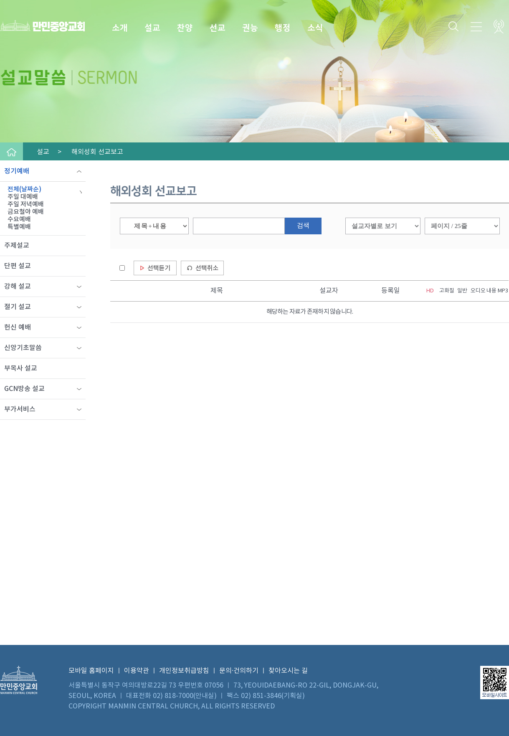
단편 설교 (17, 266)
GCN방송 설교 (24, 389)
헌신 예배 (17, 327)
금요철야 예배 (26, 212)
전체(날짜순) (24, 189)
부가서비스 (19, 409)
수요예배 (19, 219)
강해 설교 (17, 286)
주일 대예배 (23, 196)
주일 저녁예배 (26, 204)
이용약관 (136, 671)
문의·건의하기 (238, 671)
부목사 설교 (20, 368)
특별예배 (19, 227)
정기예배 (16, 171)
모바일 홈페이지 (91, 671)
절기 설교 (17, 307)
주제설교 (16, 245)
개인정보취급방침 (184, 671)
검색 (303, 226)
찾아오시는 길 (288, 671)
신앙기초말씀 (23, 348)
